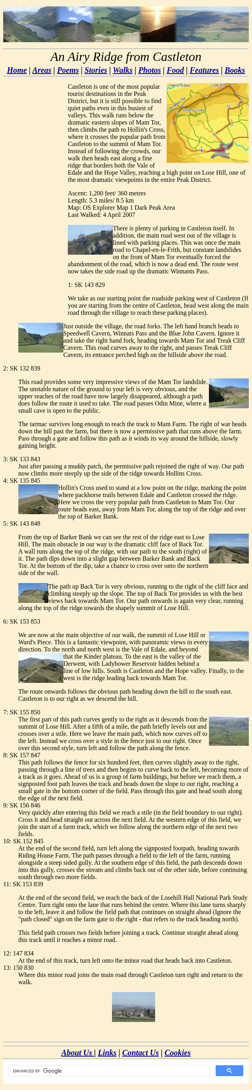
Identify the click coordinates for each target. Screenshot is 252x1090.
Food (175, 70)
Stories (96, 70)
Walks (123, 70)
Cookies (178, 1052)
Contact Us (140, 1052)
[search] (109, 1070)
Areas (41, 70)
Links (107, 1052)
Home (17, 70)
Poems (68, 70)
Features (204, 70)
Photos (149, 70)
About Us (77, 1052)
